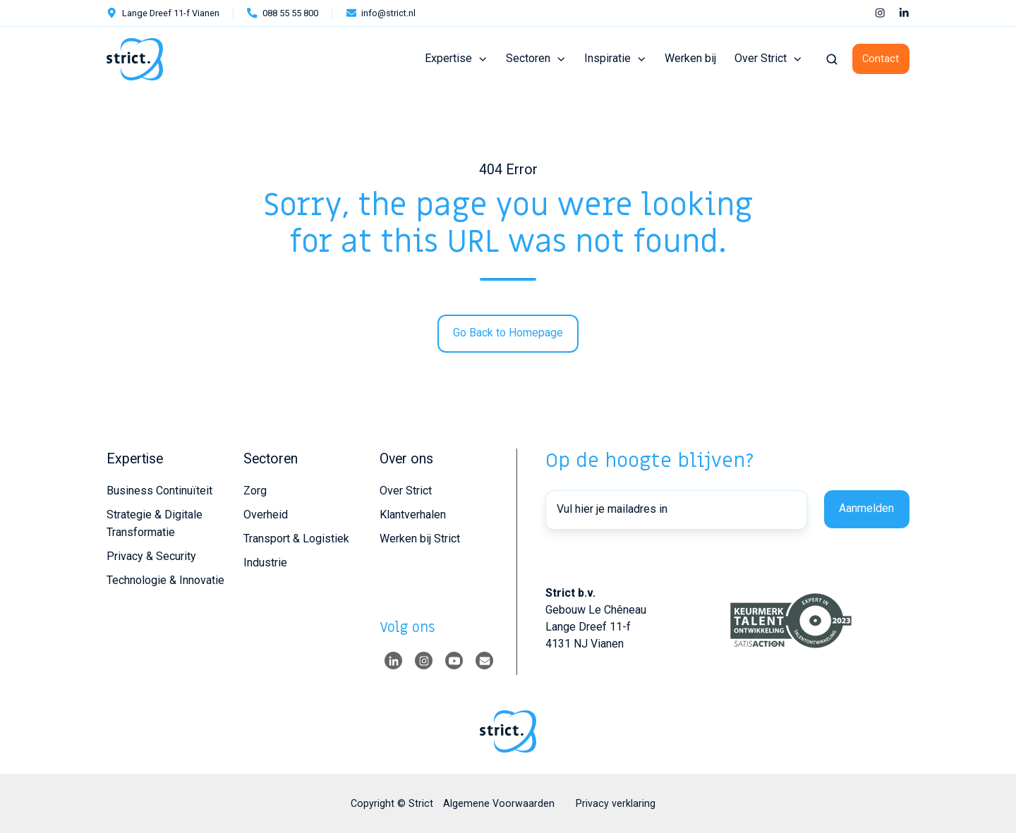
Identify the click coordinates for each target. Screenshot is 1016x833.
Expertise (448, 58)
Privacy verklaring (615, 803)
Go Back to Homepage (508, 332)
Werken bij (690, 58)
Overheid (265, 514)
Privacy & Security (151, 556)
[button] (832, 59)
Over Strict (760, 58)
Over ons (406, 459)
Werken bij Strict (420, 538)
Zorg (255, 490)
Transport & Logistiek (296, 538)
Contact (880, 58)
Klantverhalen (413, 514)
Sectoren (528, 58)
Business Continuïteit (159, 490)
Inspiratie (607, 58)
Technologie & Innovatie (165, 580)
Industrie (265, 562)
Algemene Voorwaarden (499, 803)
